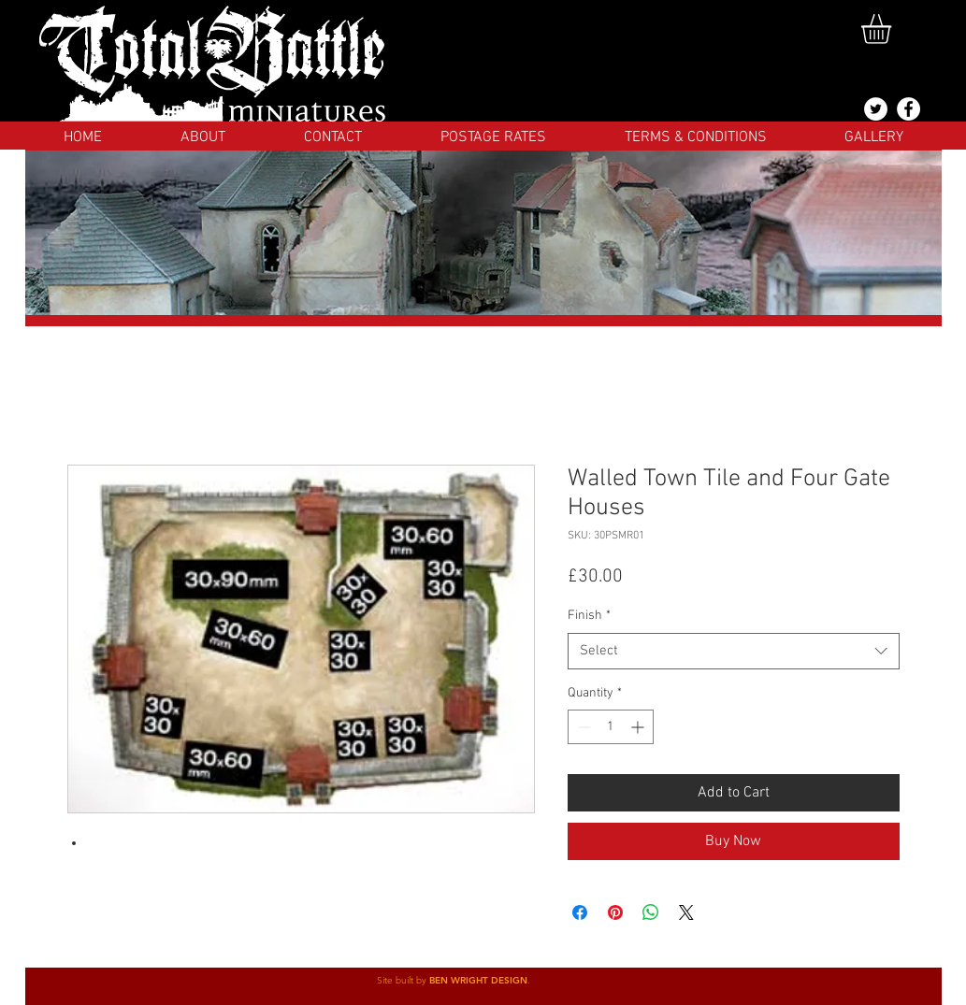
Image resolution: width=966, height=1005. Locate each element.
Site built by (403, 980)
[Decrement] (582, 727)
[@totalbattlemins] (875, 109)
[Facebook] (908, 109)
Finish (589, 616)
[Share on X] (686, 912)
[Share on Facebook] (580, 912)
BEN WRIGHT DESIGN (478, 980)
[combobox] (734, 651)
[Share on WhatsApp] (651, 912)
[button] (893, 29)
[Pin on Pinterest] (615, 912)
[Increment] (639, 727)
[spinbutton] (610, 727)
